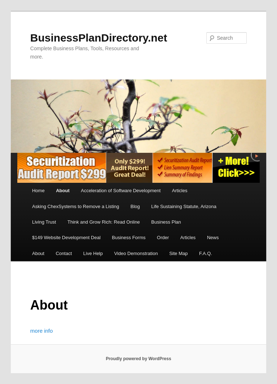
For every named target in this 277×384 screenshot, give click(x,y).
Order (163, 237)
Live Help (93, 253)
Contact (64, 253)
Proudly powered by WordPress (138, 358)
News (213, 237)
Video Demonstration (136, 253)
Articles (180, 190)
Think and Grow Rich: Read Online (103, 222)
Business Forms (128, 237)
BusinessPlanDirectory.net (98, 38)
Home (38, 190)
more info (41, 331)
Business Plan (166, 222)
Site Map (178, 253)
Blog (135, 206)
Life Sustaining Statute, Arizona (183, 206)
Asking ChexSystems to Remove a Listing (75, 206)
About (63, 190)
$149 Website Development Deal (66, 237)
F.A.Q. (205, 253)
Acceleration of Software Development (121, 190)
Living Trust (44, 222)
